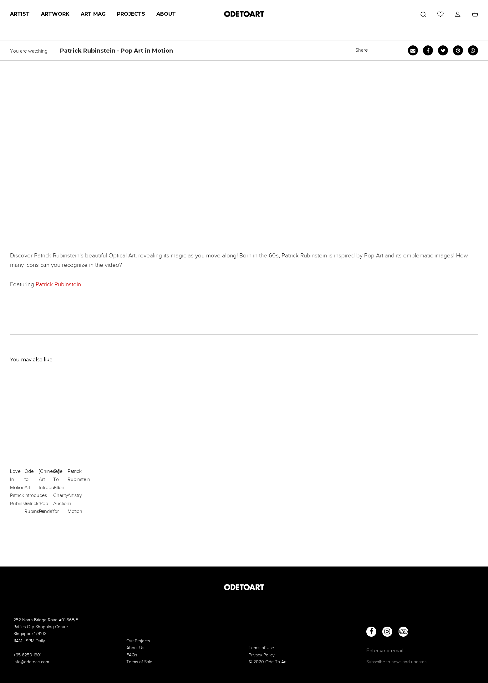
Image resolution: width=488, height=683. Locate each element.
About (166, 14)
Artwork (55, 14)
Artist (20, 14)
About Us (135, 647)
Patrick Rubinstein (58, 284)
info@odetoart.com (31, 662)
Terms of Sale (139, 662)
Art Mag (93, 14)
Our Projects (138, 641)
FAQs (131, 655)
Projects (131, 14)
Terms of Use (261, 647)
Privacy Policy (262, 655)
